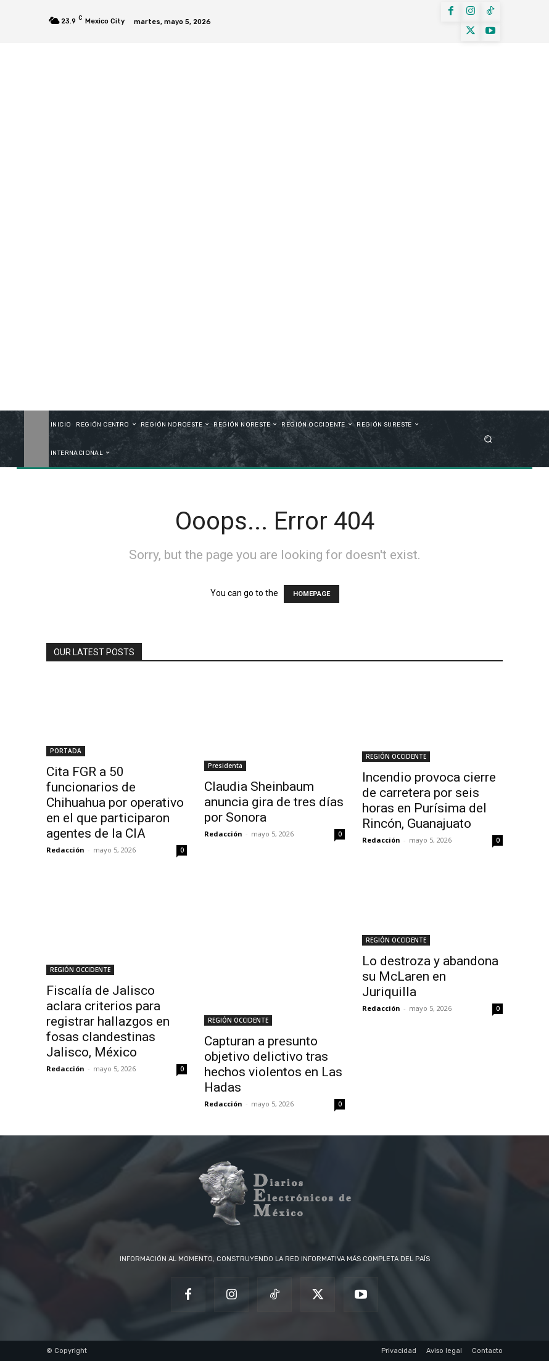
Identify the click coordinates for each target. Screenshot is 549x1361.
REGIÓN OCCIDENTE (396, 756)
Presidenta (225, 765)
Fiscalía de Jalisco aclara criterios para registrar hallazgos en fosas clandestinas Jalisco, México (108, 1021)
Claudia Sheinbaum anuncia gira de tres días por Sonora (274, 802)
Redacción (65, 849)
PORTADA (65, 750)
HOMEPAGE (311, 594)
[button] (488, 439)
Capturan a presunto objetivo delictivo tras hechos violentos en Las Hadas (273, 1064)
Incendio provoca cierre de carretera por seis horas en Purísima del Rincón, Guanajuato (429, 800)
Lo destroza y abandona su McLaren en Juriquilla (430, 976)
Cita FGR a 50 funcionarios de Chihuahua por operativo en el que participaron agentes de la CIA (115, 802)
